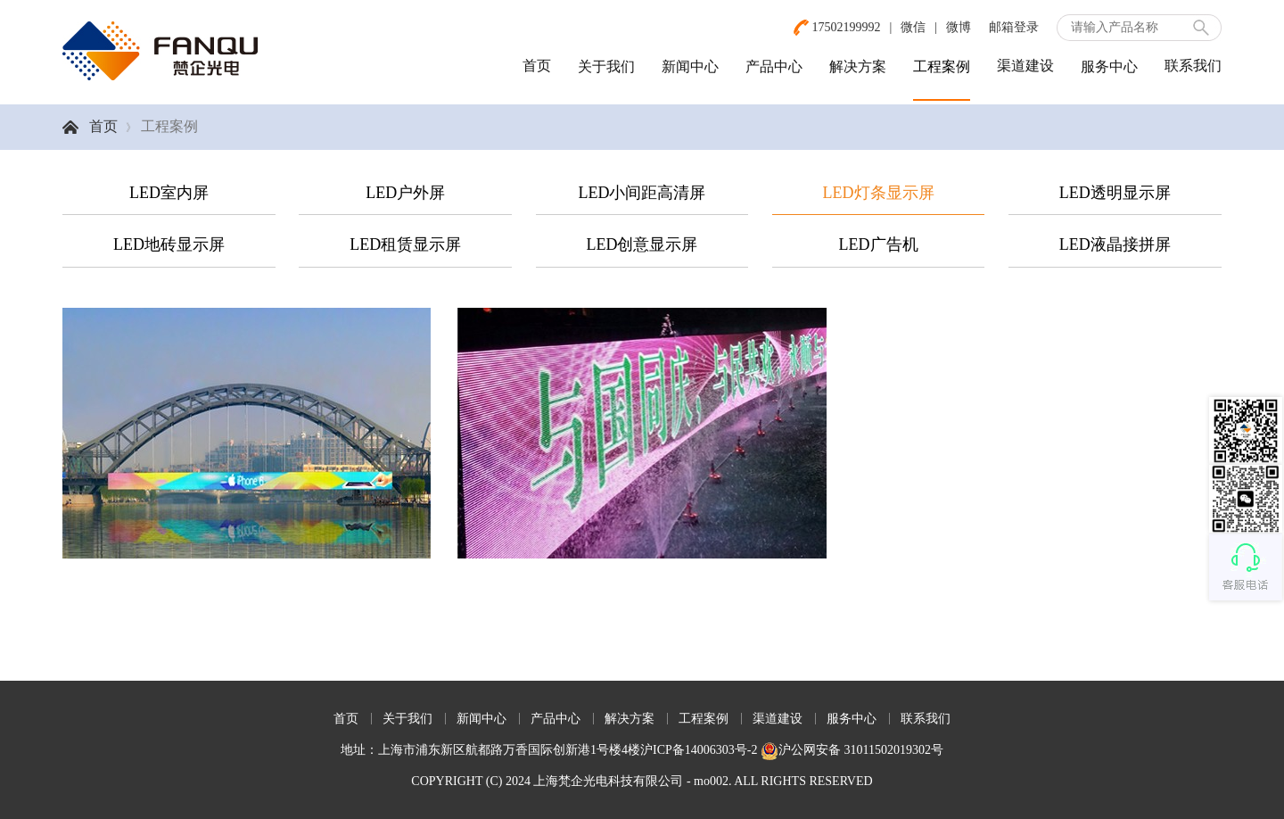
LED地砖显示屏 (169, 244)
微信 (913, 27)
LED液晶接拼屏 (1115, 244)
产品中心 (773, 66)
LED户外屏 (405, 193)
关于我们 (606, 66)
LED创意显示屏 (641, 244)
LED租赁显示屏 (405, 244)
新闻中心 (690, 66)
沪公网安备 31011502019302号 (852, 750)
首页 (537, 65)
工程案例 (941, 66)
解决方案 (857, 66)
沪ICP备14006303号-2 (698, 750)
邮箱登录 (1014, 27)
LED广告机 (878, 244)
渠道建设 (1025, 65)
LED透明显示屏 (1115, 193)
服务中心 (1109, 66)
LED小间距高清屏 (641, 193)
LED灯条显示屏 (878, 193)
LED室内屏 (169, 193)
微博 (958, 27)
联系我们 (1193, 65)
